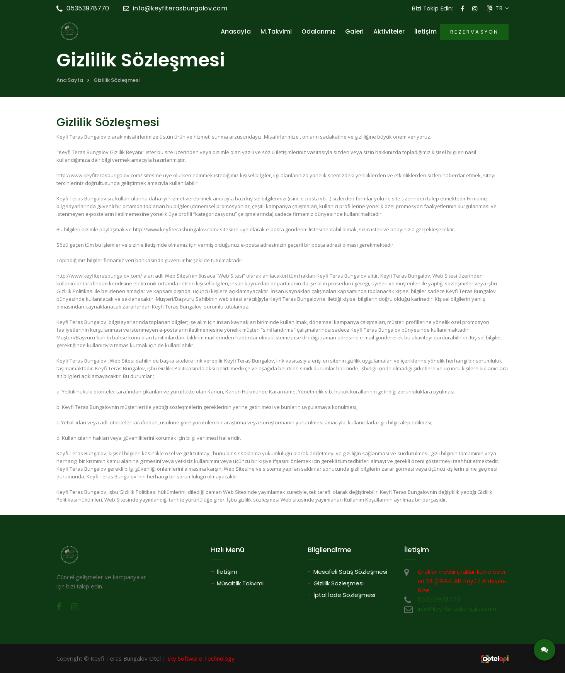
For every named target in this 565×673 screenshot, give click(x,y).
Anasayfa (236, 32)
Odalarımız (318, 32)
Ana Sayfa (69, 80)
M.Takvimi (276, 32)
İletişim (425, 32)
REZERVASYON (474, 32)
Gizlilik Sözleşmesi (117, 80)
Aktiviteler (389, 32)
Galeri (354, 32)
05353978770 (82, 8)
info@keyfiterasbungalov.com (175, 8)
